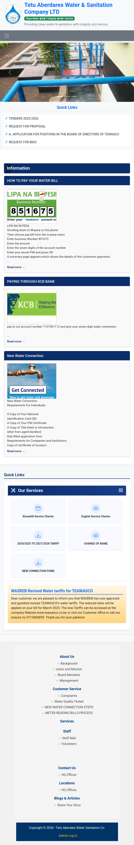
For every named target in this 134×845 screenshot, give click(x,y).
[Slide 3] (74, 96)
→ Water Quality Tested (67, 701)
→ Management (67, 680)
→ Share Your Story (67, 805)
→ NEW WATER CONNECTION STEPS (67, 707)
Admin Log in (68, 836)
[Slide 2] (67, 96)
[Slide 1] (60, 96)
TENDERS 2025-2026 (21, 118)
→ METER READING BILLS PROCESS (67, 713)
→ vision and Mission (67, 669)
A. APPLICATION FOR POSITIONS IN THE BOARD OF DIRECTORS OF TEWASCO (62, 134)
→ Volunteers (66, 744)
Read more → (16, 267)
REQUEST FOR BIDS (21, 142)
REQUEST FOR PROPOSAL (25, 126)
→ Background (67, 663)
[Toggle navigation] (6, 35)
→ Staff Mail (67, 738)
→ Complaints (67, 696)
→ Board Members (67, 675)
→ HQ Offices (66, 775)
